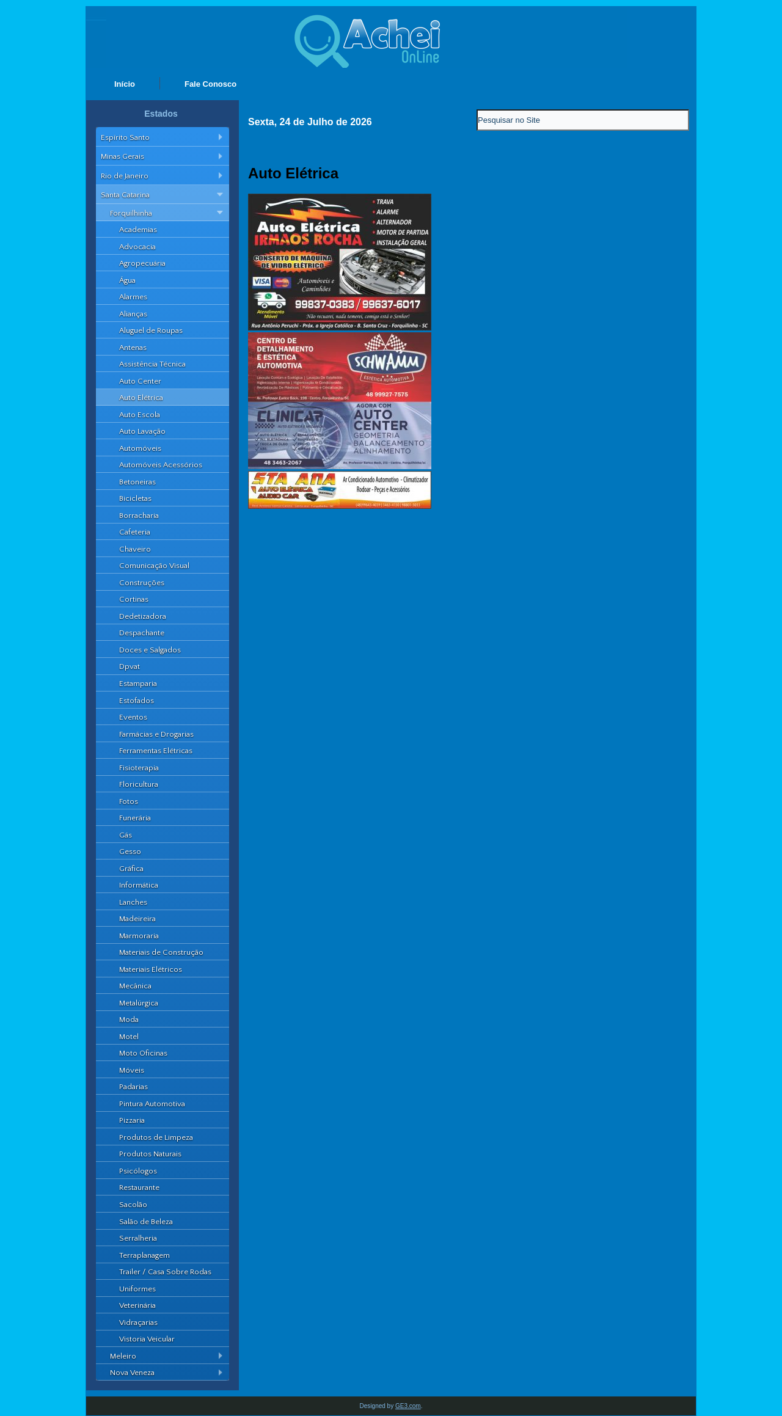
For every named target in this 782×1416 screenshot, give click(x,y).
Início (124, 84)
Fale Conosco (210, 84)
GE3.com (408, 1406)
